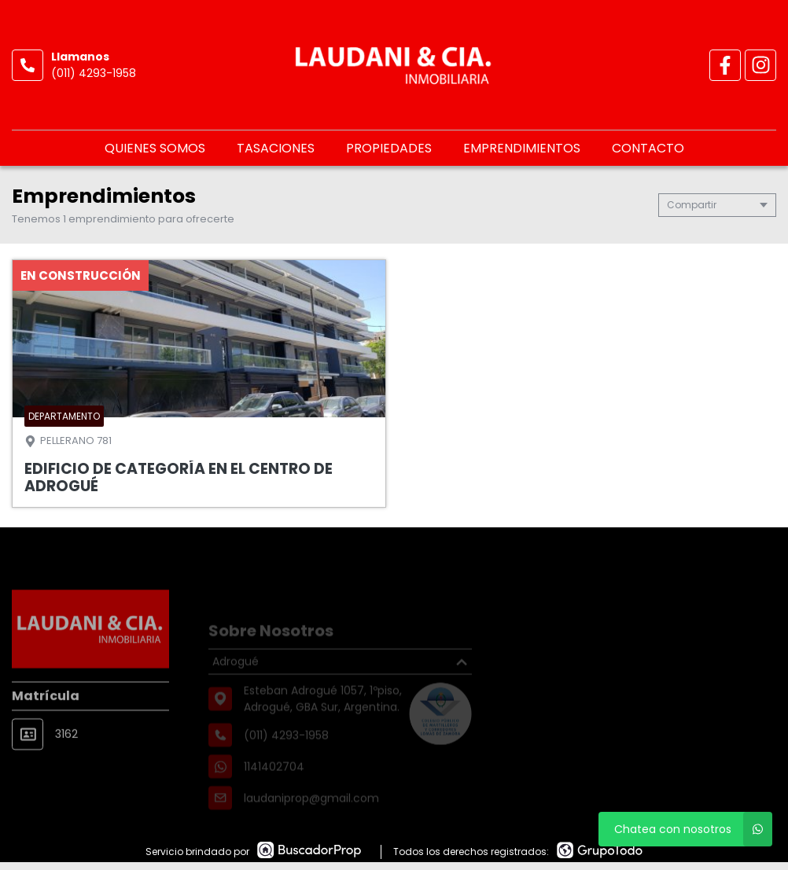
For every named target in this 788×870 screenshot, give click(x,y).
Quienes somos (155, 148)
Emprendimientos (521, 148)
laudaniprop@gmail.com (311, 813)
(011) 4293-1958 (93, 73)
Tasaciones (276, 148)
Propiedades (389, 148)
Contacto (648, 148)
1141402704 (274, 782)
